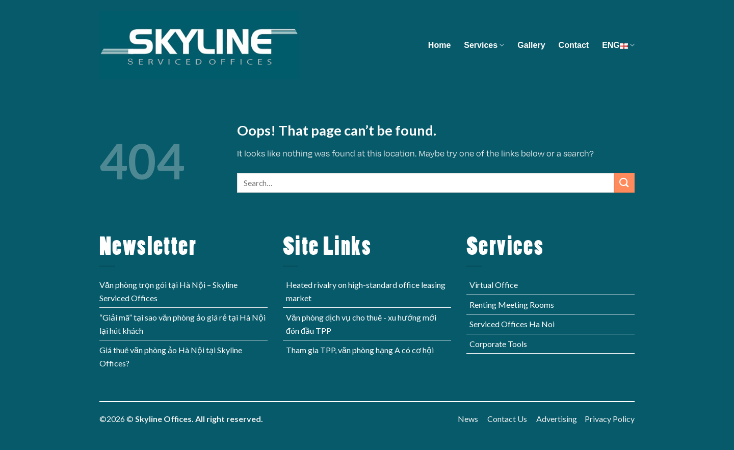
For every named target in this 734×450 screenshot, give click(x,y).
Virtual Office (493, 284)
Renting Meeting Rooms (511, 304)
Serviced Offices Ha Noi (512, 324)
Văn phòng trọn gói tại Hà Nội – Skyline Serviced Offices (168, 291)
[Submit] (624, 183)
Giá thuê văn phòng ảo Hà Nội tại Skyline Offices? (170, 356)
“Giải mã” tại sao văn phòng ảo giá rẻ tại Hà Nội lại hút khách (182, 323)
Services (484, 45)
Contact (574, 45)
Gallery (531, 45)
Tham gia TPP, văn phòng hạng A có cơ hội (360, 350)
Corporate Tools (498, 344)
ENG (618, 45)
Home (439, 45)
